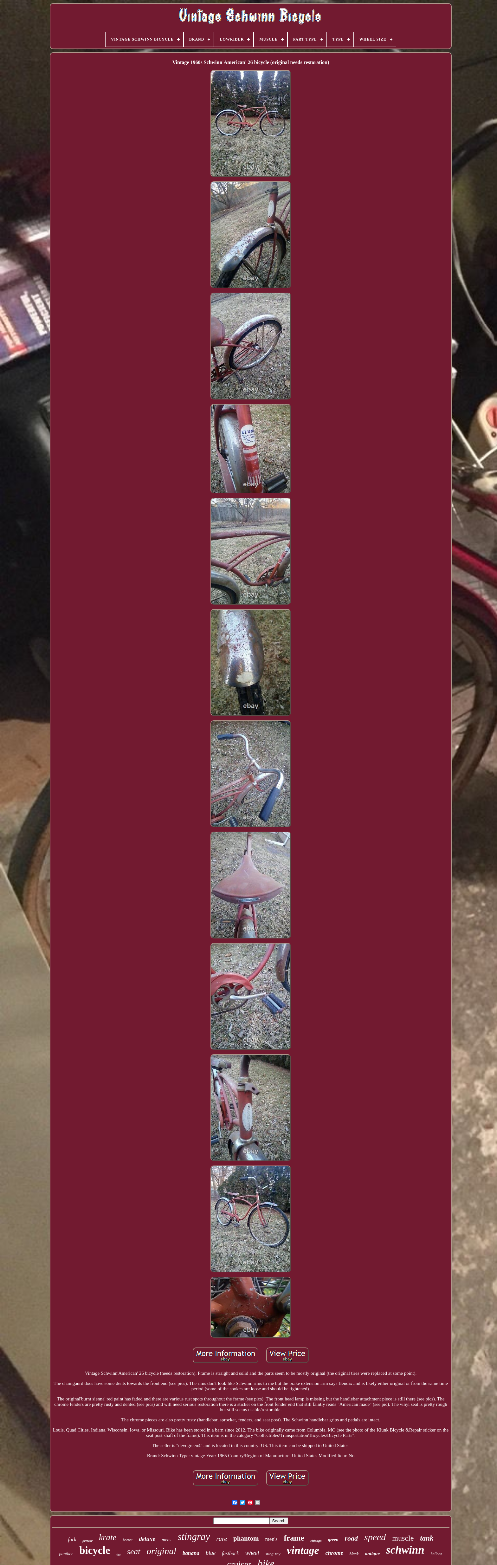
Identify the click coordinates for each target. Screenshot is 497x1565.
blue (211, 1553)
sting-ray (273, 1553)
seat (133, 1551)
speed (375, 1537)
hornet (128, 1540)
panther (66, 1553)
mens (166, 1539)
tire (118, 1554)
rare (221, 1538)
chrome (334, 1553)
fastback (230, 1553)
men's (271, 1539)
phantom (246, 1538)
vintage (303, 1550)
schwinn (405, 1550)
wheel (252, 1552)
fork (72, 1539)
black (354, 1553)
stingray (194, 1536)
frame (294, 1538)
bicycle (94, 1550)
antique (372, 1553)
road (351, 1538)
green (333, 1539)
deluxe (147, 1539)
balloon (436, 1554)
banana (191, 1553)
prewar (87, 1540)
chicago (315, 1540)
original (161, 1551)
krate (107, 1537)
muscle (403, 1538)
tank (426, 1538)
